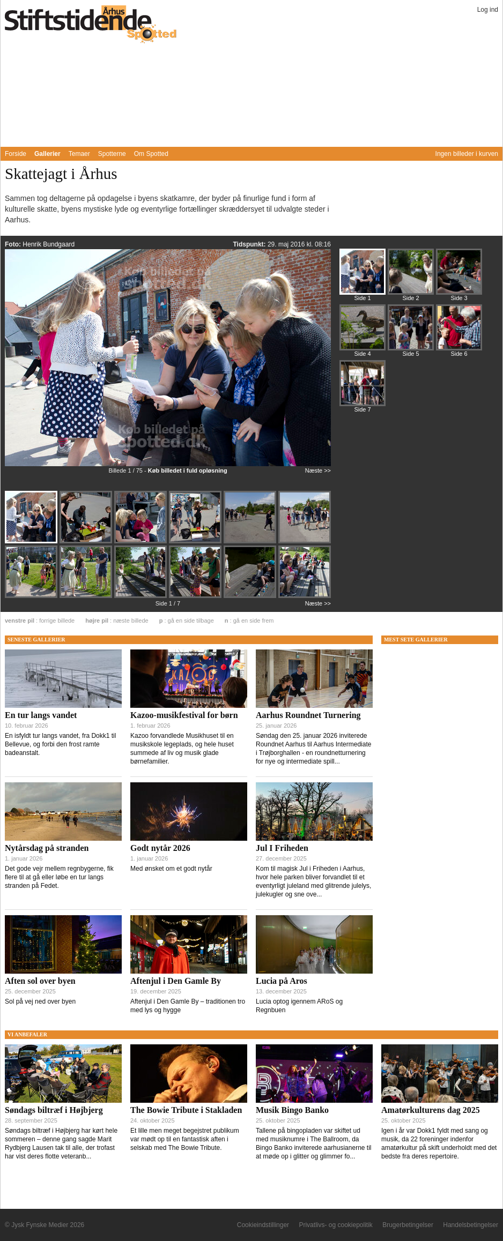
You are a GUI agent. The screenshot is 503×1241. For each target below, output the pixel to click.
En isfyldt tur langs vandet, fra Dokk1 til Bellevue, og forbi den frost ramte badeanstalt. (60, 744)
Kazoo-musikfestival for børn (184, 715)
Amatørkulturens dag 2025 (430, 1110)
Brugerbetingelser (407, 1225)
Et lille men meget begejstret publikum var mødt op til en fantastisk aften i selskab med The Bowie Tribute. (184, 1139)
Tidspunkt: (250, 244)
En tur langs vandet (41, 715)
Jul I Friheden (282, 848)
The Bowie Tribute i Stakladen (186, 1110)
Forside (15, 154)
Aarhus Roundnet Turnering (308, 715)
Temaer (79, 154)
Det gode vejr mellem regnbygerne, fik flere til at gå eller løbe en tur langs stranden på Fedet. (59, 877)
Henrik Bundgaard (49, 244)
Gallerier (47, 154)
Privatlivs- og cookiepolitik (335, 1225)
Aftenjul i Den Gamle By (175, 980)
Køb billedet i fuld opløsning (187, 470)
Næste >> (318, 470)
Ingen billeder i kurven (466, 154)
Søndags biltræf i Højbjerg (54, 1110)
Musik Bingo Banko (292, 1110)
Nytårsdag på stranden (46, 848)
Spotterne (112, 154)
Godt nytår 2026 (160, 848)
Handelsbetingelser (470, 1225)
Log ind (487, 9)
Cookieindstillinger (263, 1225)
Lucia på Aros (281, 980)
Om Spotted (151, 154)
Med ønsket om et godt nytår (171, 868)
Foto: (14, 244)
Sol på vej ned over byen (40, 1001)
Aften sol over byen (40, 980)
